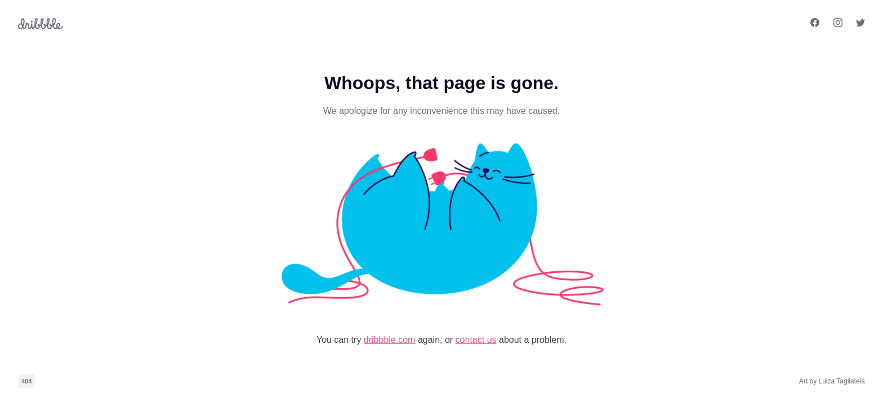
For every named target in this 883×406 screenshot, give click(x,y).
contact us (476, 340)
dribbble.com (390, 340)
